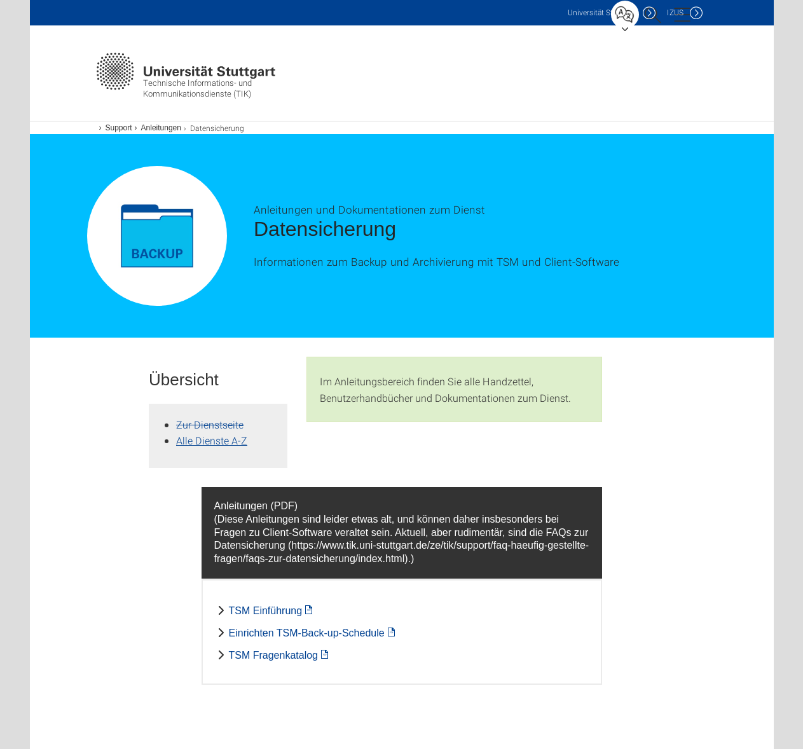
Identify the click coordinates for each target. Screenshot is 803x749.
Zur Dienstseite (210, 424)
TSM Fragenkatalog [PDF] (274, 655)
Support (119, 127)
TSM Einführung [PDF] (266, 610)
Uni (602, 12)
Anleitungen (161, 127)
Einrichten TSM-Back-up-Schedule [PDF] (307, 633)
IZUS (675, 12)
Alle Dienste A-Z (211, 440)
